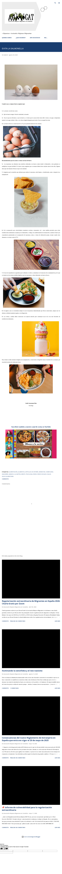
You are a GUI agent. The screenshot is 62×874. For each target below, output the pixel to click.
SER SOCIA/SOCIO (35, 37)
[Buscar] (55, 3)
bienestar (42, 472)
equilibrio (5, 474)
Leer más (57, 621)
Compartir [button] (5, 479)
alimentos (21, 472)
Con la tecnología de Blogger (31, 837)
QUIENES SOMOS (7, 37)
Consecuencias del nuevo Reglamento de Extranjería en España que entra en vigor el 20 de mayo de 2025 (28, 739)
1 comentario (14, 688)
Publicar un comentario (17, 621)
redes (35, 474)
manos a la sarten (15, 474)
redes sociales (41, 474)
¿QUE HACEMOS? (21, 37)
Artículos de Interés (31, 472)
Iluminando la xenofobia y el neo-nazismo (22, 670)
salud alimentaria (7, 476)
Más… (46, 37)
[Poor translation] (5, 848)
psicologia (29, 474)
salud (49, 474)
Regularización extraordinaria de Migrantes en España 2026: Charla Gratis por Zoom (31, 602)
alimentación (13, 472)
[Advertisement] (31, 538)
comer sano (49, 472)
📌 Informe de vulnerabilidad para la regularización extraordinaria (27, 808)
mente (23, 474)
